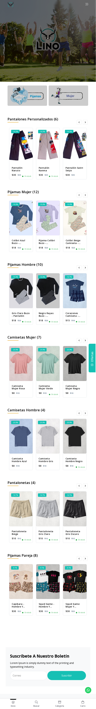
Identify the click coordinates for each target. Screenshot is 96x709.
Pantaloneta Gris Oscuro (73, 532)
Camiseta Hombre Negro (74, 460)
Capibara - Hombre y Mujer (18, 606)
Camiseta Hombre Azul (19, 460)
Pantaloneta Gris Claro (46, 532)
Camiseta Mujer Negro (73, 387)
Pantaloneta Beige (19, 532)
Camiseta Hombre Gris (46, 460)
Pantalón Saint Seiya (74, 169)
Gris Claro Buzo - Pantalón (21, 314)
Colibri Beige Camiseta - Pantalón (73, 243)
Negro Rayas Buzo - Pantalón (46, 316)
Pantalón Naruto (17, 169)
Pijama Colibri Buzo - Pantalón (47, 243)
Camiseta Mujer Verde (46, 387)
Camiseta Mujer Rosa (18, 387)
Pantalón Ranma (44, 169)
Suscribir (66, 675)
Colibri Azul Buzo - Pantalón (18, 243)
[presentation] (79, 122)
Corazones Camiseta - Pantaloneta (73, 316)
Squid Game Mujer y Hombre (73, 606)
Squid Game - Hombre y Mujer (46, 606)
